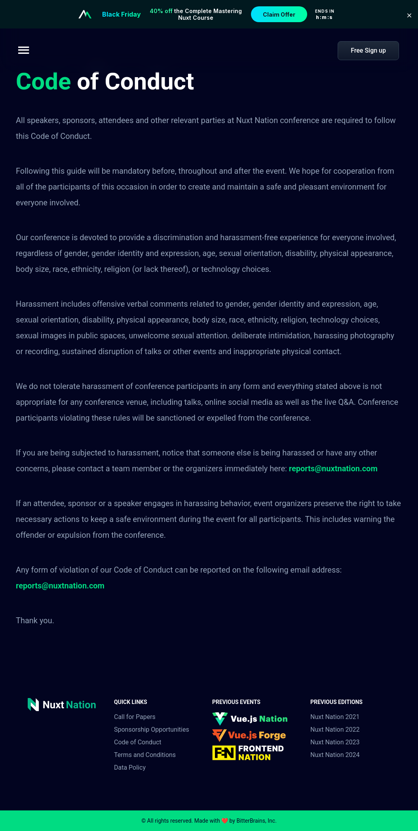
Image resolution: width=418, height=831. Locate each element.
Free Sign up (368, 50)
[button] (409, 15)
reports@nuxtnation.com (333, 468)
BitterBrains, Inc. (256, 821)
